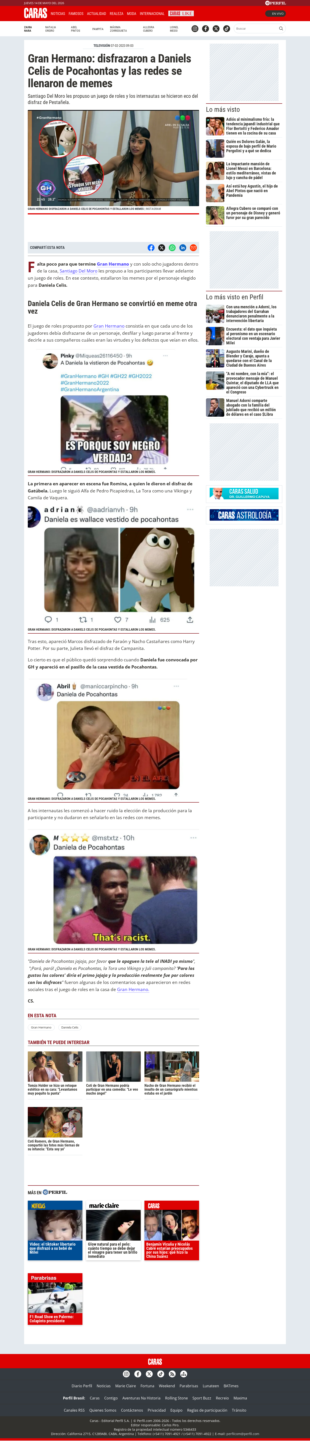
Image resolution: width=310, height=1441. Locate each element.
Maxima (240, 1398)
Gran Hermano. (133, 989)
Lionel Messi (174, 28)
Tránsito (239, 1410)
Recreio (222, 1398)
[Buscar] (255, 28)
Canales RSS (74, 1410)
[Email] (193, 247)
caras (171, 1206)
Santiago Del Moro (78, 271)
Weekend (167, 1385)
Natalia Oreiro (50, 28)
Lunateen (211, 1385)
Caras (95, 1398)
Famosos (76, 13)
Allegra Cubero (148, 28)
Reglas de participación (207, 1410)
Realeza (116, 13)
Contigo (111, 1398)
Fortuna (147, 1385)
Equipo (176, 1410)
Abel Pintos (75, 28)
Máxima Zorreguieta (118, 28)
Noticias (58, 13)
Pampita (98, 29)
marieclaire (113, 1206)
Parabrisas (189, 1385)
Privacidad (157, 1410)
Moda (131, 13)
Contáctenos (132, 1410)
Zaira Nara (28, 28)
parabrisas (55, 1278)
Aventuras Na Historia (141, 1398)
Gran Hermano (113, 264)
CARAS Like (181, 13)
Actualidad (96, 13)
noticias (55, 1206)
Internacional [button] (152, 13)
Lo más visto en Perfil (234, 297)
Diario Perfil (82, 1385)
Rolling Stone (176, 1398)
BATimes (231, 1385)
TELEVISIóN (101, 46)
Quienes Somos (102, 1410)
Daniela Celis (69, 1027)
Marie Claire (125, 1385)
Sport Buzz (201, 1398)
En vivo (276, 13)
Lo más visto (223, 109)
